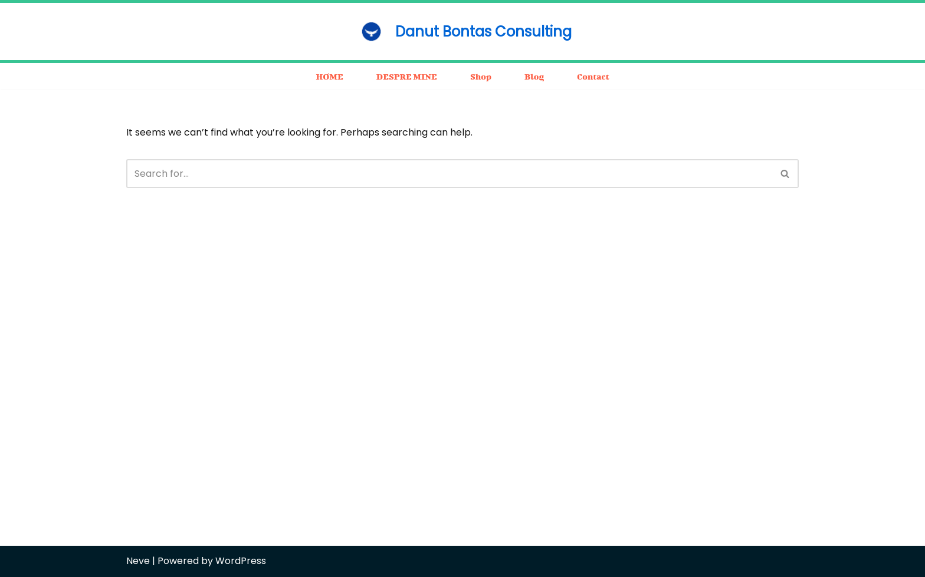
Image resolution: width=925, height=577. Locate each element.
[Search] (449, 173)
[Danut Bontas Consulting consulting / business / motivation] (462, 32)
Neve (138, 561)
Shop (480, 76)
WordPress (240, 561)
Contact (593, 76)
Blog (534, 76)
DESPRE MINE (406, 76)
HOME (329, 76)
